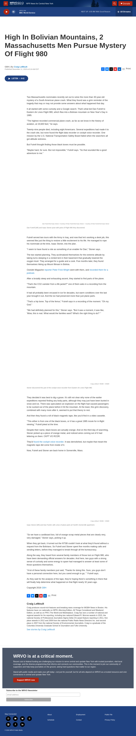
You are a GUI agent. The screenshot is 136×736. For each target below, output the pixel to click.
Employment (80, 715)
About (49, 715)
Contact (79, 720)
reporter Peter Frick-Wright (57, 270)
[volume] (14, 11)
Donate (126, 3)
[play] (6, 11)
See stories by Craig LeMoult (41, 629)
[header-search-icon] (114, 3)
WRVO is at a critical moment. (43, 656)
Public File (108, 715)
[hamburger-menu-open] (6, 3)
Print (128, 68)
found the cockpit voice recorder (49, 442)
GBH (44, 587)
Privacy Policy (110, 720)
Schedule (50, 720)
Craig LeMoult (20, 67)
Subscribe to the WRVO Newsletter (21, 690)
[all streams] (124, 11)
